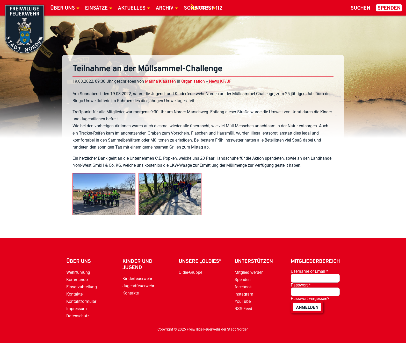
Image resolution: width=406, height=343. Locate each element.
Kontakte (74, 294)
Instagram (244, 294)
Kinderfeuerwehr (137, 278)
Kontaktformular (81, 301)
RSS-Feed (243, 308)
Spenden (389, 8)
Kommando (77, 279)
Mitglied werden (249, 272)
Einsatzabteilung (81, 286)
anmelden (307, 307)
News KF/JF (220, 81)
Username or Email (309, 271)
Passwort (301, 285)
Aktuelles (132, 8)
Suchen (360, 8)
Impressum (76, 308)
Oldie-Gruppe (190, 272)
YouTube (243, 301)
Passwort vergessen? (310, 298)
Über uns (62, 8)
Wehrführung (78, 272)
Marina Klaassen (160, 81)
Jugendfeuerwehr (138, 285)
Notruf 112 (208, 8)
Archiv (164, 8)
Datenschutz (77, 315)
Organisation (193, 81)
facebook (243, 286)
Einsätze (96, 8)
